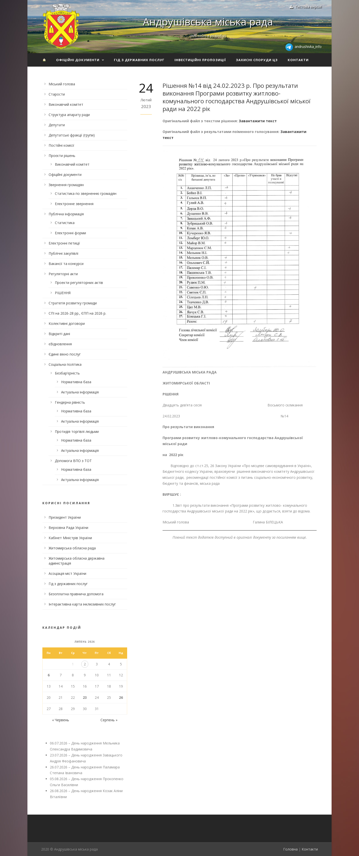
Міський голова (62, 84)
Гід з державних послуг (139, 60)
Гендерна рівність (70, 402)
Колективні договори (67, 323)
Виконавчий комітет (66, 104)
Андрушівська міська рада (208, 21)
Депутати (57, 124)
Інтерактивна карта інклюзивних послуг (82, 604)
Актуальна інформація (80, 392)
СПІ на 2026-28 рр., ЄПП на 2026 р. (77, 313)
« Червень (60, 720)
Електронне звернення (74, 203)
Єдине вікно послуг (65, 354)
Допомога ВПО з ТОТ (73, 460)
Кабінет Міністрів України (70, 537)
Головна (290, 849)
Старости (57, 94)
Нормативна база (76, 381)
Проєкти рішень (62, 155)
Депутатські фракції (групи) (72, 135)
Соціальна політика (65, 364)
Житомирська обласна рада (72, 548)
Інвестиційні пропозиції (200, 60)
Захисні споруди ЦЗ (257, 60)
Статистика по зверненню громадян (85, 193)
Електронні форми (70, 233)
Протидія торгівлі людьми (77, 431)
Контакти (298, 60)
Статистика (65, 222)
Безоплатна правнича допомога (76, 594)
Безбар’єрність (67, 373)
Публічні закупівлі (63, 253)
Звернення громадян (66, 184)
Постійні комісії (61, 145)
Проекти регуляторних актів (79, 282)
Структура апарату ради (69, 114)
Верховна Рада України (68, 527)
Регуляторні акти (63, 273)
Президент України (65, 517)
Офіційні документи (77, 60)
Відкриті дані (59, 333)
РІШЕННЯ (63, 292)
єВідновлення (60, 344)
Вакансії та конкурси (66, 263)
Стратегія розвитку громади (73, 303)
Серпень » (108, 720)
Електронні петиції (64, 243)
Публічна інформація (66, 214)
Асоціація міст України (67, 573)
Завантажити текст (258, 121)
